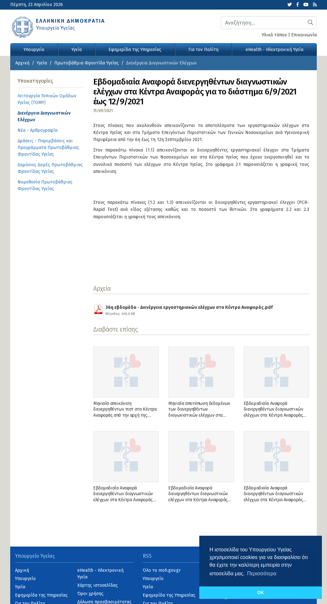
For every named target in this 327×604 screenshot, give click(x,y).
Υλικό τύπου (274, 35)
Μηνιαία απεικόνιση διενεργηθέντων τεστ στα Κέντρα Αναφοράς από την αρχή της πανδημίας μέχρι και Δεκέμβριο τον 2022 (124, 415)
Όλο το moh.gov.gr (162, 570)
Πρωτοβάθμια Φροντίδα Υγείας (86, 63)
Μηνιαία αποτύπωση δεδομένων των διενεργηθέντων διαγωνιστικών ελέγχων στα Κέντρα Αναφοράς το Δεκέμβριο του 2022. (199, 415)
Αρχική (22, 63)
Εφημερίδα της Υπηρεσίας (135, 49)
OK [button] (260, 592)
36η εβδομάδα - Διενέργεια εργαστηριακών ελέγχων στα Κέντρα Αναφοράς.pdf (189, 309)
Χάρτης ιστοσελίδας (97, 585)
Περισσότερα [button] (262, 573)
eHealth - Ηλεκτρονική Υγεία (274, 49)
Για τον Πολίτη (203, 49)
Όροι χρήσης (90, 593)
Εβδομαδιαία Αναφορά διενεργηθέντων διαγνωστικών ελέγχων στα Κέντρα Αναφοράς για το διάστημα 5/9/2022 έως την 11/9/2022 (276, 499)
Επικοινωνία (304, 35)
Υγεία (77, 49)
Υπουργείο (34, 49)
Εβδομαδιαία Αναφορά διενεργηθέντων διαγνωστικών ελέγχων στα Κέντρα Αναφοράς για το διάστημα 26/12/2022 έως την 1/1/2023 (275, 415)
